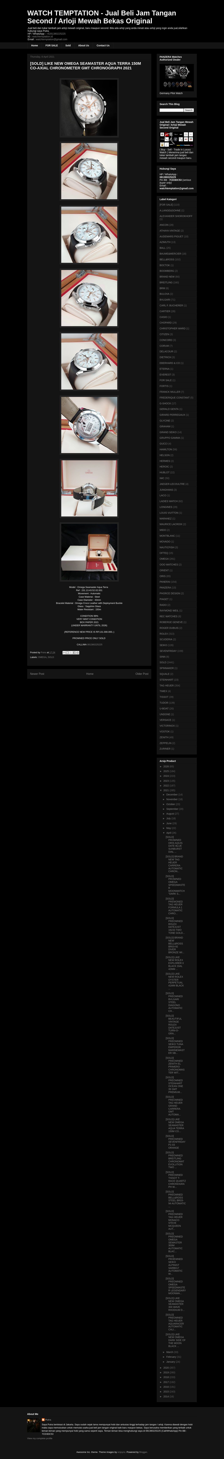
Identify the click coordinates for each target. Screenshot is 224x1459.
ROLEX (164, 633)
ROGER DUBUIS (169, 628)
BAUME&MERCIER (170, 253)
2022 (166, 785)
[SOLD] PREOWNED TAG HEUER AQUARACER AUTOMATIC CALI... (175, 1322)
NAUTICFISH (167, 547)
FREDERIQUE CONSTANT (175, 397)
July (168, 818)
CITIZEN (164, 334)
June (169, 823)
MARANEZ (166, 518)
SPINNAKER (167, 668)
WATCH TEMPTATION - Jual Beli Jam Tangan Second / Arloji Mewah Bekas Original (101, 17)
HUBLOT (165, 472)
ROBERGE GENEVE (171, 622)
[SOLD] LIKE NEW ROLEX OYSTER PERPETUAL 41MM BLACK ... (175, 981)
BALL (163, 247)
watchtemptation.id (42, 36)
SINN (162, 656)
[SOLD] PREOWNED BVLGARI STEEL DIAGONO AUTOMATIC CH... (174, 1002)
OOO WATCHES (169, 564)
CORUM (164, 345)
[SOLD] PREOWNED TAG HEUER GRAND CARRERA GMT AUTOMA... (174, 1105)
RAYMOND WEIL (169, 610)
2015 (166, 1391)
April (169, 832)
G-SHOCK (165, 403)
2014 (166, 1396)
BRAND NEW (167, 276)
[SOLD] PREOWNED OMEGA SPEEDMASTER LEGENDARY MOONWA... (176, 1286)
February (171, 1356)
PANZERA (165, 587)
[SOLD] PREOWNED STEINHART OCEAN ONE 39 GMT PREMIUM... (174, 1085)
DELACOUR (166, 351)
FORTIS (164, 386)
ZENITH (164, 737)
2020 (166, 1367)
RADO (163, 605)
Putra (48, 1419)
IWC (162, 478)
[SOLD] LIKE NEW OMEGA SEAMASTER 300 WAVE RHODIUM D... (175, 1304)
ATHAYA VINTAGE (170, 230)
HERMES (165, 461)
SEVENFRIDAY (168, 651)
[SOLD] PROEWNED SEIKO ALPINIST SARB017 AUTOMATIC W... (174, 1265)
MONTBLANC (167, 535)
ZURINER (165, 748)
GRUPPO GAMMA (170, 437)
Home (34, 45)
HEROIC (164, 466)
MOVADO (165, 541)
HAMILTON (166, 449)
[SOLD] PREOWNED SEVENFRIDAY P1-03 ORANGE (176, 1142)
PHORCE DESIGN (170, 593)
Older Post (141, 673)
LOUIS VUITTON (169, 512)
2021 (166, 790)
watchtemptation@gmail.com (51, 39)
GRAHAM (165, 426)
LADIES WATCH (169, 501)
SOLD (51, 657)
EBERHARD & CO (170, 363)
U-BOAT (164, 708)
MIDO (163, 530)
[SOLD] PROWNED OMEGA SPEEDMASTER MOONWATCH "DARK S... (175, 885)
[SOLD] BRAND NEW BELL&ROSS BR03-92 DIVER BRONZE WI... (175, 945)
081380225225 (94, 644)
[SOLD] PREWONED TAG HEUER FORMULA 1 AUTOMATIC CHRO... (174, 906)
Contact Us (103, 45)
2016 (166, 1386)
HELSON (165, 455)
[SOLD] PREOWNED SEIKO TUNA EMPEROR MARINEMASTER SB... (175, 1045)
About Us (83, 45)
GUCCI (163, 443)
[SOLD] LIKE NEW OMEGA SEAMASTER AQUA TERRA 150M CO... (175, 1125)
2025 (166, 771)
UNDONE (165, 714)
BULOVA (164, 293)
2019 (166, 1372)
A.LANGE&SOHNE (170, 210)
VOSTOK (165, 731)
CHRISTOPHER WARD (173, 328)
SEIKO (163, 645)
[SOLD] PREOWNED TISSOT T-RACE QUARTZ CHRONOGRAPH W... (176, 1179)
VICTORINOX (167, 725)
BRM (162, 288)
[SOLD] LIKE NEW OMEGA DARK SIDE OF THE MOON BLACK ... (176, 1340)
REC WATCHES (168, 616)
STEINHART (166, 679)
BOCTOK (165, 265)
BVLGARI (165, 299)
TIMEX (163, 691)
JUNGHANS (166, 489)
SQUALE (165, 674)
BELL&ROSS (167, 259)
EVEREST (165, 374)
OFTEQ (164, 553)
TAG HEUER (167, 685)
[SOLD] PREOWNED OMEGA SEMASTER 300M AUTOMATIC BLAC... (174, 1242)
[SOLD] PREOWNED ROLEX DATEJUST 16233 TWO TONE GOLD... (175, 925)
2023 (166, 780)
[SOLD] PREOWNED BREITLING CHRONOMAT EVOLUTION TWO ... (175, 1160)
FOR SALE (52, 45)
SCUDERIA (166, 639)
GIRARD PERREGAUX (172, 414)
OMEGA (42, 657)
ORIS (163, 576)
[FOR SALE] (166, 204)
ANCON (164, 224)
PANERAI (165, 581)
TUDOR (164, 702)
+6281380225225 (55, 33)
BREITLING (166, 282)
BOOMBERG (167, 270)
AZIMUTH (165, 242)
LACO (163, 495)
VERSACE (165, 720)
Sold (68, 45)
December (172, 794)
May (169, 828)
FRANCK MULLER (170, 391)
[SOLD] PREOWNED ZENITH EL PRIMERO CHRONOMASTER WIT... (175, 1065)
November (172, 799)
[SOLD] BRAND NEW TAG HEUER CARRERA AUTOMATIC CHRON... (174, 864)
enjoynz (121, 1452)
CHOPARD (166, 322)
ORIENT (164, 570)
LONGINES (166, 507)
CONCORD (166, 340)
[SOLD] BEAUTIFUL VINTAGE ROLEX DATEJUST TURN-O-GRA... (174, 1024)
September (172, 809)
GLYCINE (165, 420)
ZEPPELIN (166, 743)
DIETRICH (165, 357)
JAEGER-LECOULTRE (172, 484)
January (171, 1361)
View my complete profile (39, 1438)
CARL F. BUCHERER (171, 305)
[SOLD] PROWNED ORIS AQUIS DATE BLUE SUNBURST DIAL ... (174, 844)
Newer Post (37, 673)
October (171, 804)
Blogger (143, 1452)
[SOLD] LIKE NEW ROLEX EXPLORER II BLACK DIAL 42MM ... (175, 963)
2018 (166, 1377)
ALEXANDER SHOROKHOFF (176, 216)
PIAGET (164, 599)
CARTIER (165, 311)
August (170, 813)
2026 (166, 766)
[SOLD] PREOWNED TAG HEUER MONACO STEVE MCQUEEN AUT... (174, 1220)
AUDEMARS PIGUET (171, 236)
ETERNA (165, 368)
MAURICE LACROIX (171, 524)
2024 (166, 776)
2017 (166, 1382)
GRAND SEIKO (168, 432)
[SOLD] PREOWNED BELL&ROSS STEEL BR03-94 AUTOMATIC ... (176, 1199)
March (170, 1352)
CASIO (163, 317)
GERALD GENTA (169, 409)
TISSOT (164, 697)
